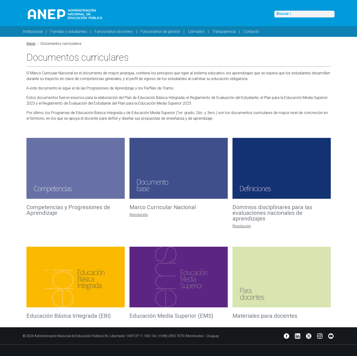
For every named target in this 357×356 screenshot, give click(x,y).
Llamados (196, 31)
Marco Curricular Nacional (163, 207)
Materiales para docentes (264, 316)
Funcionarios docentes (114, 31)
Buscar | (284, 14)
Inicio (30, 43)
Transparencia (224, 31)
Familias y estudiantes (68, 31)
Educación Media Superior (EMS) (172, 316)
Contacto (251, 31)
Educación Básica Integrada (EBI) (68, 316)
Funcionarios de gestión (160, 31)
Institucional (33, 31)
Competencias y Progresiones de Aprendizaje (68, 210)
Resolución (138, 214)
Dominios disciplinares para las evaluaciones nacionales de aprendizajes (272, 213)
